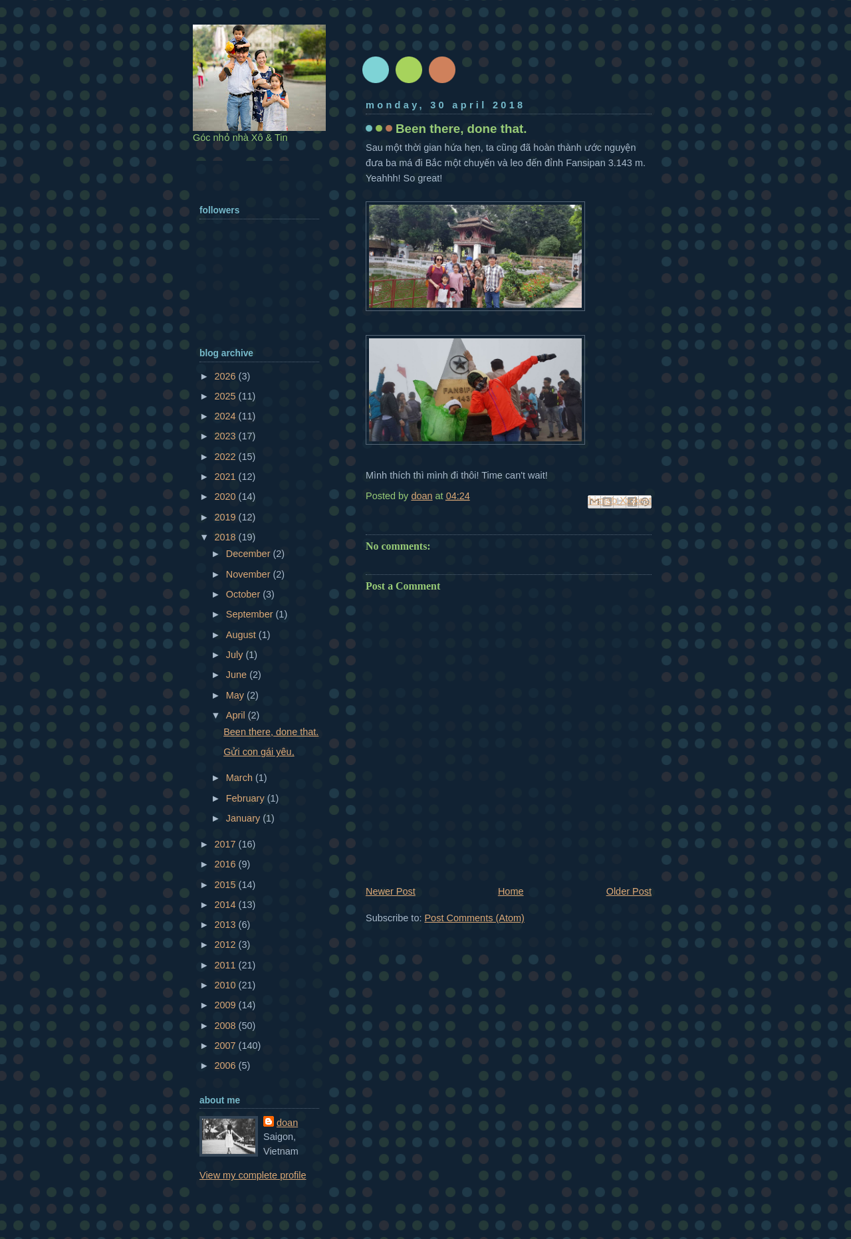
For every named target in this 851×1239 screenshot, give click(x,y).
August (242, 634)
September (251, 614)
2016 (226, 864)
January (244, 818)
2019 (226, 517)
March (240, 777)
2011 (226, 965)
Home (511, 891)
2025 (226, 396)
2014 (226, 904)
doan (287, 1122)
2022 (226, 456)
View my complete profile (252, 1175)
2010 (226, 985)
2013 (226, 924)
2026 (226, 376)
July (236, 654)
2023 (226, 436)
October (244, 594)
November (249, 574)
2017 (226, 844)
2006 (226, 1065)
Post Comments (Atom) (474, 918)
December (249, 553)
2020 (226, 496)
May (236, 695)
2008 (226, 1025)
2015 (226, 884)
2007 (226, 1045)
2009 (226, 1005)
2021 (226, 476)
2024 (226, 416)
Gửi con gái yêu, (259, 751)
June (237, 674)
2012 (226, 944)
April (237, 715)
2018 (226, 537)
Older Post (629, 891)
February (246, 798)
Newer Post (391, 891)
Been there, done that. (270, 732)
